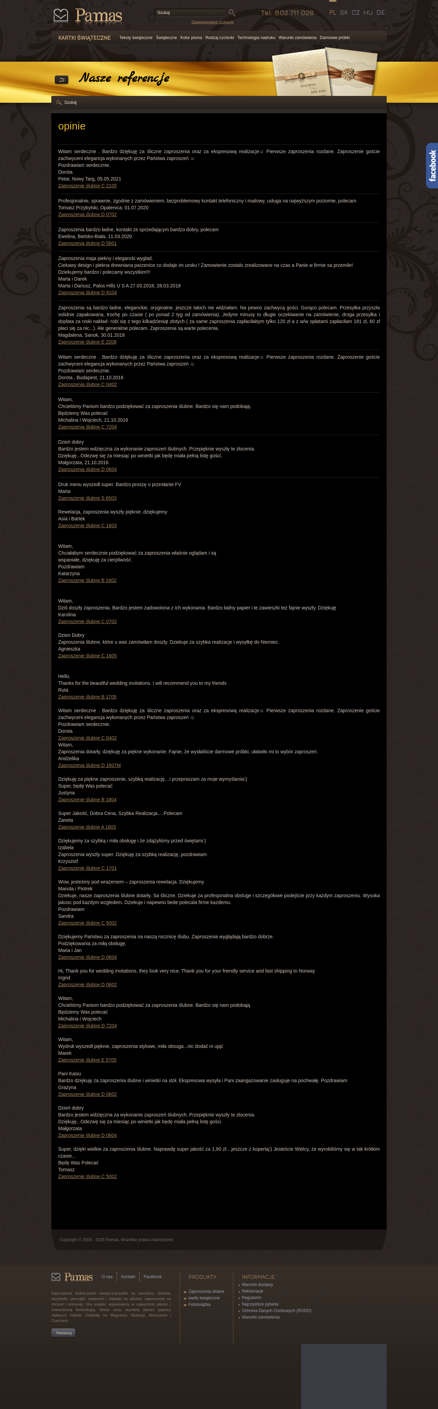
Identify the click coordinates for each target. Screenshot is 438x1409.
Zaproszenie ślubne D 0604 (87, 957)
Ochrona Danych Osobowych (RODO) (276, 1310)
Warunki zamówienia (298, 37)
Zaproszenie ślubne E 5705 (87, 1060)
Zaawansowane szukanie (212, 22)
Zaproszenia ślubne (206, 1291)
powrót (61, 80)
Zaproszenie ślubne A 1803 (87, 827)
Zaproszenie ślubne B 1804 (87, 799)
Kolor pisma (191, 37)
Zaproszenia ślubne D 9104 (87, 292)
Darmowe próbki (335, 37)
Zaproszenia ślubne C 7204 (87, 427)
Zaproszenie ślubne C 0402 (87, 738)
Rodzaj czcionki (219, 37)
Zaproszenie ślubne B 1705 (87, 697)
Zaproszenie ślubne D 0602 (87, 984)
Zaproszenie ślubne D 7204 (87, 1025)
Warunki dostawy (257, 1284)
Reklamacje (252, 1291)
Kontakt (128, 1276)
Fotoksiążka (199, 1304)
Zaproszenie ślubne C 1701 (87, 868)
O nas (107, 1276)
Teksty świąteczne (136, 37)
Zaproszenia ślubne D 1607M (89, 765)
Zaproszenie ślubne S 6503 (87, 498)
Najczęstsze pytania (260, 1304)
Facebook (153, 1276)
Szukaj (70, 102)
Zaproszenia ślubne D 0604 (87, 469)
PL (332, 12)
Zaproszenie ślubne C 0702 (87, 621)
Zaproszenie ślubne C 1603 (87, 525)
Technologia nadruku (256, 37)
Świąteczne (166, 37)
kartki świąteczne (204, 1298)
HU (368, 12)
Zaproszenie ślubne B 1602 (87, 580)
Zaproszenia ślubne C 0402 (87, 384)
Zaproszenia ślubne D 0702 (87, 214)
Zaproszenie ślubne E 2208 (87, 342)
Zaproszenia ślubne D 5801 (87, 243)
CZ (355, 12)
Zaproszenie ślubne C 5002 (87, 923)
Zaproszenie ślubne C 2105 (87, 185)
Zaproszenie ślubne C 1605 (87, 655)
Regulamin (251, 1297)
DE (380, 12)
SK (344, 12)
